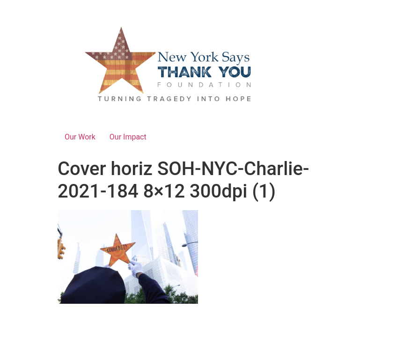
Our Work (80, 136)
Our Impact (128, 136)
